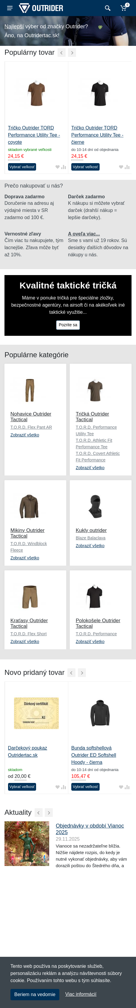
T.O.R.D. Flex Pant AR (31, 427)
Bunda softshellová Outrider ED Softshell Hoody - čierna (93, 755)
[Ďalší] (72, 52)
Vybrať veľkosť (22, 167)
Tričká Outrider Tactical (92, 416)
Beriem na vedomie (34, 994)
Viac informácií (81, 994)
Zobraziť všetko (24, 435)
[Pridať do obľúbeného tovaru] (58, 167)
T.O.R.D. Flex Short (28, 633)
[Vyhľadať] (107, 8)
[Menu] (9, 8)
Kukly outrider (91, 530)
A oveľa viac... (84, 233)
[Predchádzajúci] (62, 52)
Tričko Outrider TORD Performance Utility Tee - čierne (97, 135)
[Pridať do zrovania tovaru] (64, 167)
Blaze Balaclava (91, 538)
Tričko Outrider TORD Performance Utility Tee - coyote (34, 135)
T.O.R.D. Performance (96, 633)
